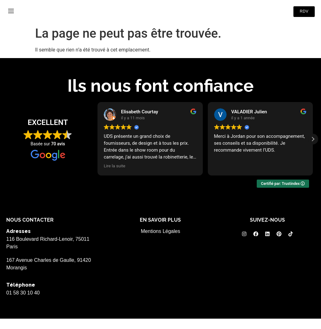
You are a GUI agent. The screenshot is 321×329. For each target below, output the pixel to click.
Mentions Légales (160, 242)
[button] (313, 149)
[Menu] (11, 16)
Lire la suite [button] (114, 176)
